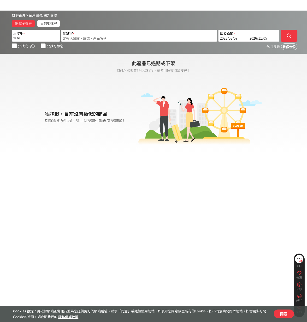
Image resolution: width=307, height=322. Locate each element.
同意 (284, 314)
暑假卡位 (289, 47)
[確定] (289, 36)
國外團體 (50, 15)
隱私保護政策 (68, 316)
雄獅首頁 (18, 15)
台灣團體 (35, 15)
